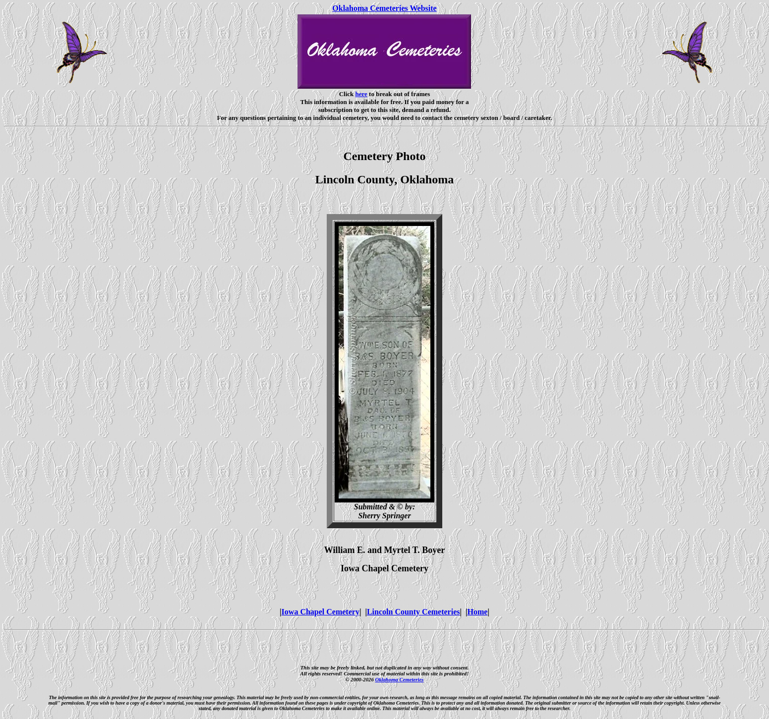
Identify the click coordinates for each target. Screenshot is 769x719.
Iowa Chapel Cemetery (320, 612)
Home (478, 612)
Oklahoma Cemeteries (399, 679)
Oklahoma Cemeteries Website (384, 8)
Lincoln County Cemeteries (413, 612)
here (361, 94)
